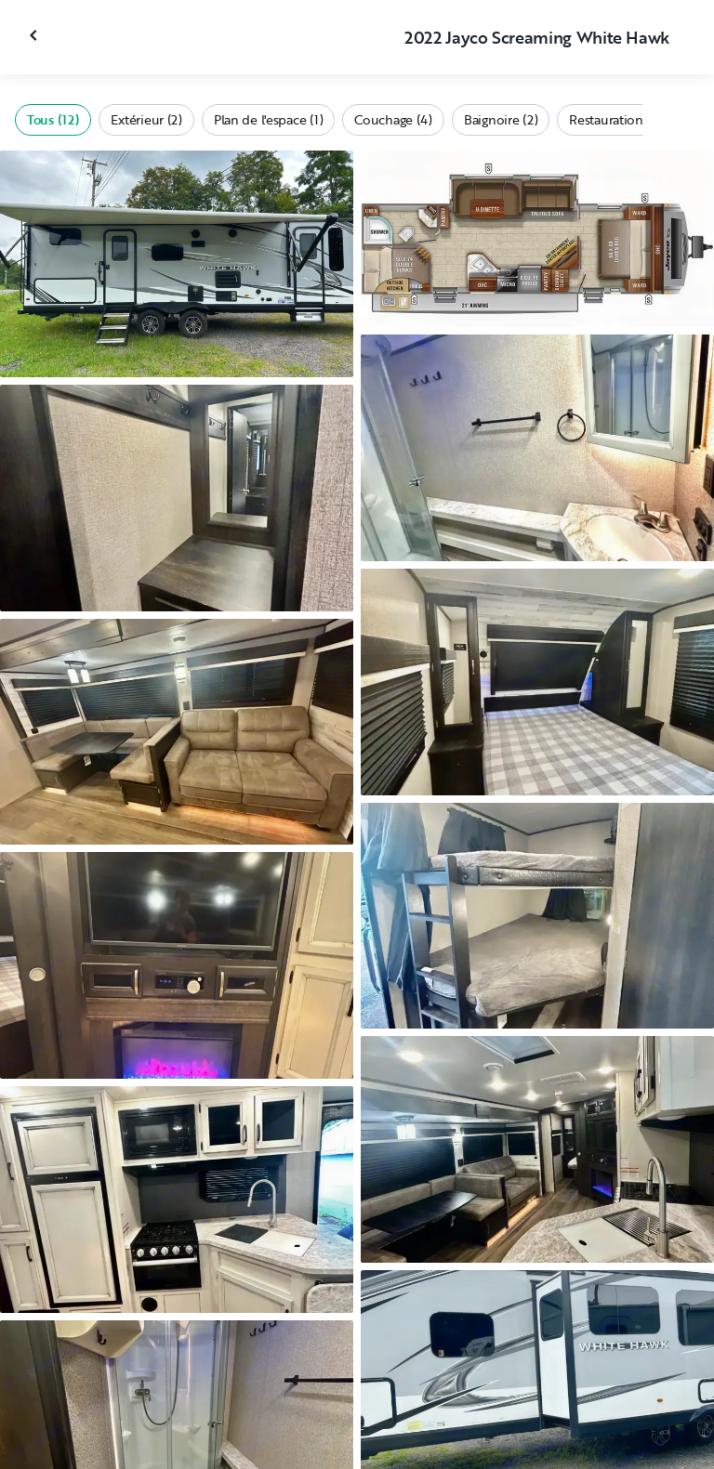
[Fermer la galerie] (35, 35)
